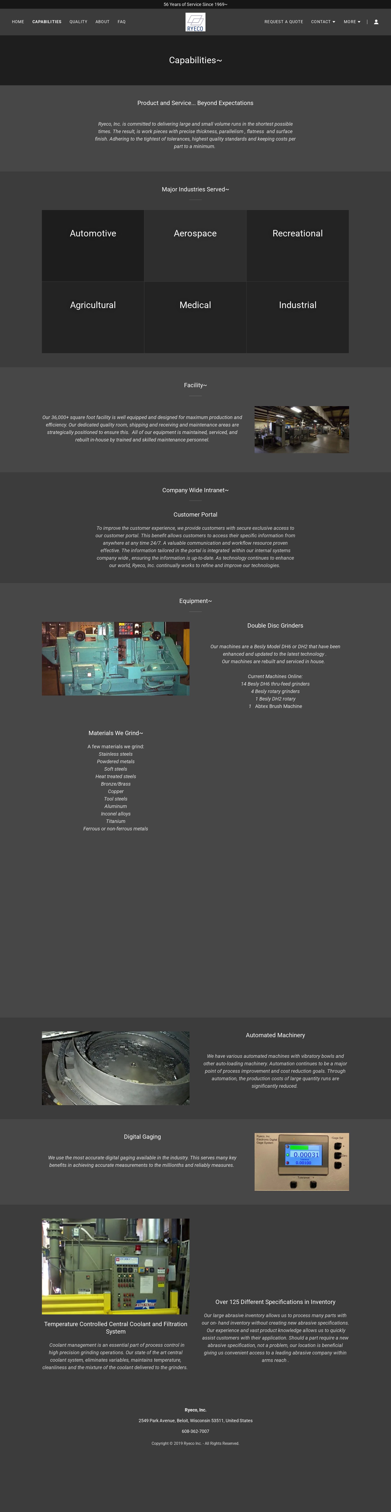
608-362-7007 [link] (195, 1431)
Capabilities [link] (47, 22)
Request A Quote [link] (284, 22)
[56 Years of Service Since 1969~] (195, 4)
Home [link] (18, 22)
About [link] (103, 22)
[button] (323, 22)
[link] (195, 21)
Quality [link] (79, 22)
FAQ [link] (122, 22)
